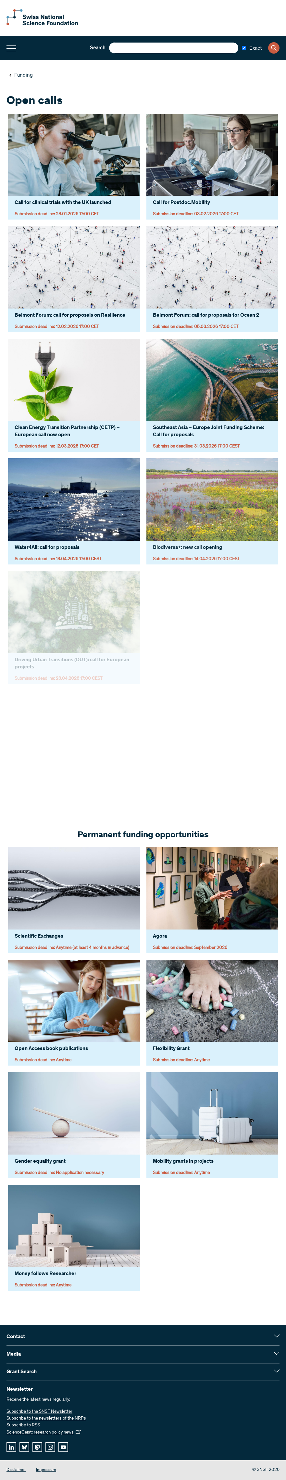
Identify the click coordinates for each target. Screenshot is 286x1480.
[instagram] (50, 1447)
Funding (21, 75)
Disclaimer (16, 1470)
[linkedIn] (11, 1447)
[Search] (274, 48)
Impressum (46, 1470)
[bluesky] (24, 1447)
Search (98, 48)
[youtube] (63, 1447)
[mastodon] (37, 1447)
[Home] (42, 24)
